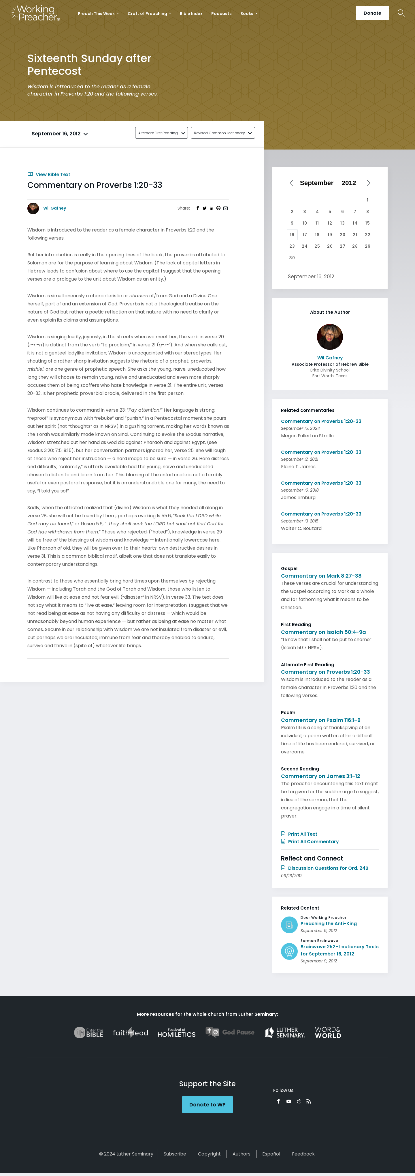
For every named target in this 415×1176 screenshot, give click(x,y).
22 (368, 235)
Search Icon (401, 13)
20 (343, 235)
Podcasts (221, 13)
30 (292, 258)
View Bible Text (48, 174)
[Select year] (351, 183)
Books (247, 13)
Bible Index (191, 13)
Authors (241, 1154)
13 (342, 223)
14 (355, 223)
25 (317, 246)
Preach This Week (97, 13)
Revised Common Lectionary (219, 132)
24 (305, 246)
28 (355, 246)
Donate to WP (207, 1104)
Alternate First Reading (158, 132)
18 (317, 235)
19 (330, 235)
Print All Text (299, 834)
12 (330, 223)
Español (271, 1154)
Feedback (303, 1154)
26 (330, 246)
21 (355, 235)
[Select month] (318, 183)
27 (343, 246)
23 (292, 246)
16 (292, 235)
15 (367, 223)
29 (368, 246)
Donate (372, 13)
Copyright (209, 1154)
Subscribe (175, 1154)
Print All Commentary (310, 841)
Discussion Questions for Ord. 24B (324, 868)
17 (305, 235)
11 (317, 223)
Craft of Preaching (148, 13)
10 (305, 223)
